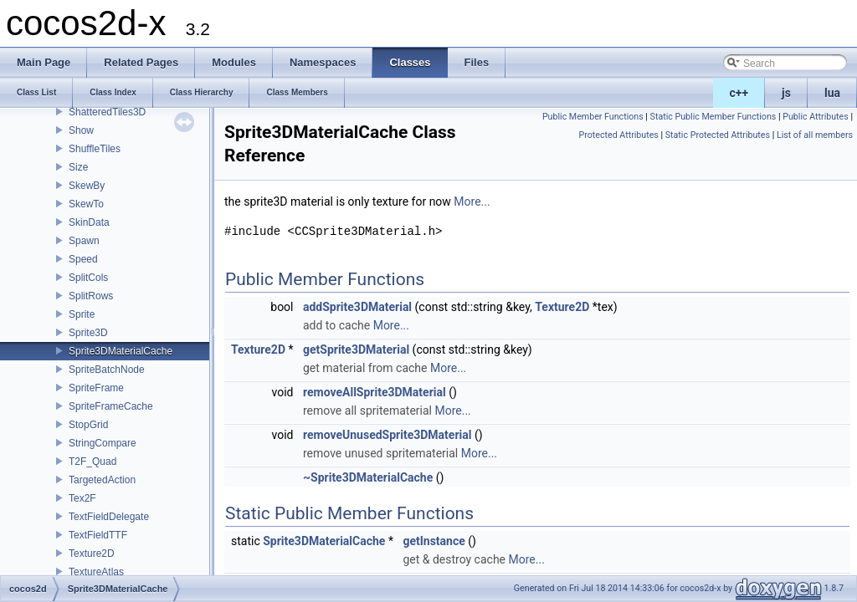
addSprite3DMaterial (357, 307)
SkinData (89, 222)
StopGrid (88, 425)
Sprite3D (88, 333)
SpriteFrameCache (111, 406)
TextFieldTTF (98, 535)
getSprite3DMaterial (356, 349)
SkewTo (86, 204)
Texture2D (92, 553)
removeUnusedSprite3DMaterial (387, 434)
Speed (83, 259)
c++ (739, 92)
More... (472, 201)
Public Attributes (816, 116)
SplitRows (91, 296)
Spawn (84, 241)
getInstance (433, 541)
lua (832, 92)
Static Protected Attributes (717, 135)
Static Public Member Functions (713, 116)
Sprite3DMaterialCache (120, 351)
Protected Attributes (619, 135)
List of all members (815, 135)
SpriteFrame (96, 388)
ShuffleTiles (95, 149)
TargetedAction (102, 480)
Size (78, 167)
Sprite (82, 314)
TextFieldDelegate (109, 517)
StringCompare (102, 443)
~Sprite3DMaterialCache (368, 477)
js (786, 92)
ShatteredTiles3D (107, 112)
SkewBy (87, 185)
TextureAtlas (96, 572)
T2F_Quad (92, 461)
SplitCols (88, 277)
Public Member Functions (593, 116)
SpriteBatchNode (107, 369)
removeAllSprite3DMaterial (374, 392)
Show (81, 130)
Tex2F (82, 498)
